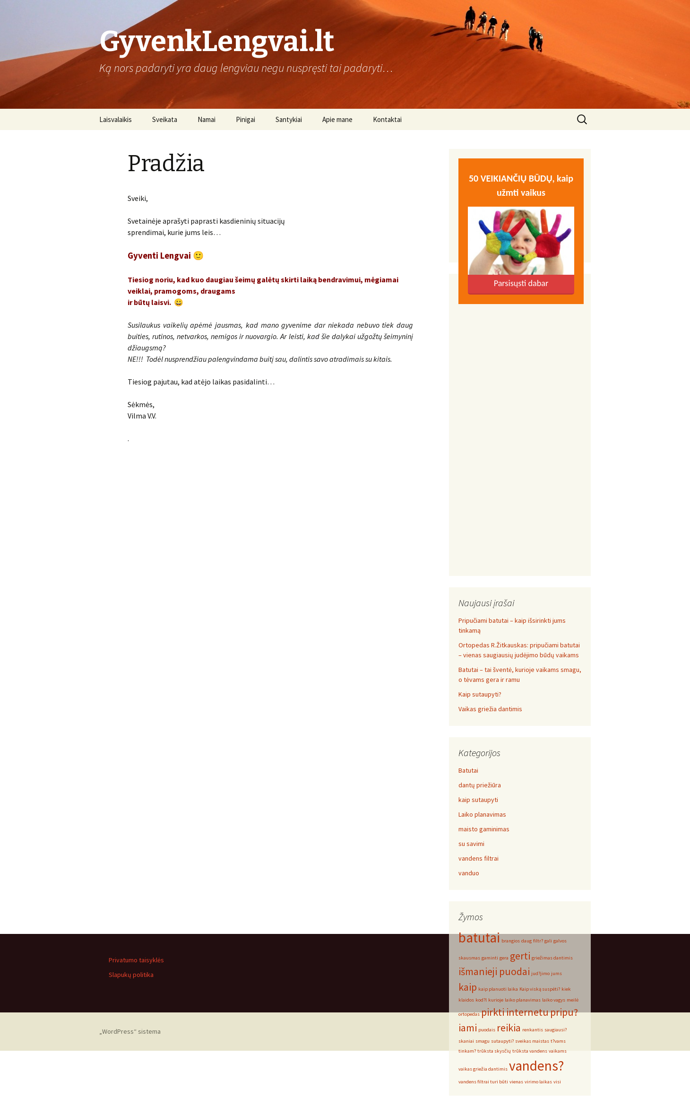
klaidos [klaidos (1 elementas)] (466, 1000)
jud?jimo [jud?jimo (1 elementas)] (540, 973)
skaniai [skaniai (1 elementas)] (466, 1041)
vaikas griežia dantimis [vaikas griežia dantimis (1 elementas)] (483, 1069)
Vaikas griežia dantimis (490, 709)
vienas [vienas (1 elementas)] (516, 1082)
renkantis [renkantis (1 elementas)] (532, 1030)
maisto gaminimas (483, 829)
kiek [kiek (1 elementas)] (566, 989)
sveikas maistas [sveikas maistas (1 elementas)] (532, 1041)
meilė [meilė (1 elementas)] (572, 1000)
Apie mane (337, 119)
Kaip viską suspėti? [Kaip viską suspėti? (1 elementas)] (539, 989)
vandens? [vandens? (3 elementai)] (536, 1065)
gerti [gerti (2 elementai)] (520, 955)
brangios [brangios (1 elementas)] (510, 941)
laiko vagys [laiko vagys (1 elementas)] (553, 1000)
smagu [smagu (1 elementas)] (482, 1041)
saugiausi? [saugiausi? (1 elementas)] (555, 1030)
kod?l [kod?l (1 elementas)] (481, 1000)
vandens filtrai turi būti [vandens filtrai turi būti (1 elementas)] (483, 1082)
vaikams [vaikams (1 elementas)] (558, 1051)
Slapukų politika (131, 974)
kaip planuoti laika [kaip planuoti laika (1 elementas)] (498, 989)
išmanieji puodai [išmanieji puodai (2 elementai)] (494, 971)
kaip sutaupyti (478, 799)
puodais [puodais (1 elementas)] (486, 1030)
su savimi (471, 843)
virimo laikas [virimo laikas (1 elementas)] (538, 1082)
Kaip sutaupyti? (479, 694)
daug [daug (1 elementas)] (526, 941)
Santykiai (289, 119)
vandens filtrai (478, 858)
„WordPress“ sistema (130, 1031)
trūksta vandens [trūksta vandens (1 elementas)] (529, 1051)
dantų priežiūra (479, 785)
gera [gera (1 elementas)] (504, 958)
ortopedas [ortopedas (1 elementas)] (469, 1014)
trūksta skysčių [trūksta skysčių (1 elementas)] (494, 1051)
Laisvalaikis (115, 119)
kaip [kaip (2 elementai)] (467, 987)
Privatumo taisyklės (136, 960)
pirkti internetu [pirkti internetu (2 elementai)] (515, 1012)
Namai (207, 119)
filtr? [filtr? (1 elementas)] (538, 941)
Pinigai (245, 119)
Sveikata (164, 119)
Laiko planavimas (482, 814)
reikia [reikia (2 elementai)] (509, 1027)
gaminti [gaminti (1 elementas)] (490, 958)
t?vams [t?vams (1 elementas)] (558, 1041)
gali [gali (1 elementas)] (548, 941)
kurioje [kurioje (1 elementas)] (495, 1000)
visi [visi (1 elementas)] (557, 1082)
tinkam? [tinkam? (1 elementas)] (467, 1051)
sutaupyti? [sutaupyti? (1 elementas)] (502, 1041)
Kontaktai (387, 119)
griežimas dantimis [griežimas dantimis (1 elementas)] (552, 958)
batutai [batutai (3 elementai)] (479, 937)
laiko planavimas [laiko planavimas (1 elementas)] (523, 1000)
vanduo (468, 873)
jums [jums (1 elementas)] (556, 973)
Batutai (468, 770)
